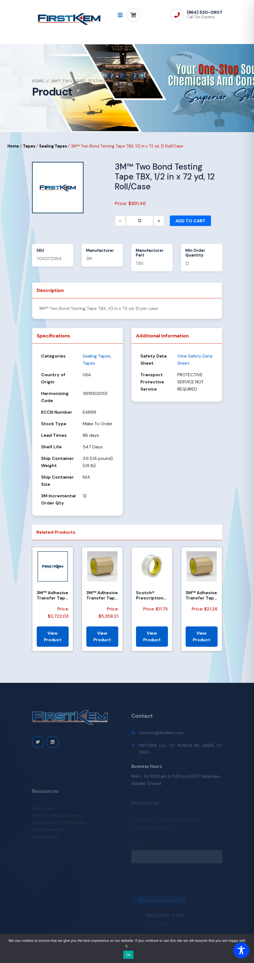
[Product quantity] (139, 220)
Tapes (29, 146)
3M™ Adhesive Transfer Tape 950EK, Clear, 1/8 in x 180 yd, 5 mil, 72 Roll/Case (201, 595)
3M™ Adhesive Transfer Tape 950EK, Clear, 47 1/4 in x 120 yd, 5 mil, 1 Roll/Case (102, 595)
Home (38, 80)
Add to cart (190, 221)
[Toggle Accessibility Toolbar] (241, 950)
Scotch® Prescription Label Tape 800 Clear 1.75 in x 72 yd (151, 595)
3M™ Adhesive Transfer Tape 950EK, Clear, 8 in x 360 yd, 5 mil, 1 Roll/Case (52, 595)
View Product (53, 636)
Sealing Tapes (53, 146)
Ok (128, 955)
